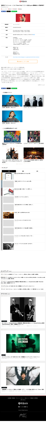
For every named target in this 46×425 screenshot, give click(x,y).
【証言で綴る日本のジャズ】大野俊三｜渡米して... (23, 204)
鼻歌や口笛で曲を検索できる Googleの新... (22, 173)
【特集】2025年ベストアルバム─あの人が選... (23, 181)
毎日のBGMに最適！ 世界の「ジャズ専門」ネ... (23, 189)
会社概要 (9, 398)
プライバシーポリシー (20, 398)
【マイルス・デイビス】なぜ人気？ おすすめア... (23, 243)
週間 (23, 171)
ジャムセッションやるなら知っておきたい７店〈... (23, 235)
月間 (37, 171)
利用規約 (13, 398)
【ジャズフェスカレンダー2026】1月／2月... (22, 220)
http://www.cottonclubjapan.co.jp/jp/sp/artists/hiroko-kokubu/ (26, 57)
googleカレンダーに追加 (23, 61)
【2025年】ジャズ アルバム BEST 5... (21, 196)
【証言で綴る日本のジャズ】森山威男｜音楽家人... (23, 228)
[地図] (34, 34)
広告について (27, 398)
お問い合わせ (23, 399)
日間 (9, 171)
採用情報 (36, 398)
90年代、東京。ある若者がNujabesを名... (22, 212)
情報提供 (32, 398)
